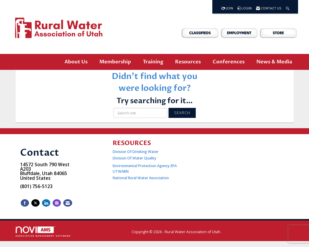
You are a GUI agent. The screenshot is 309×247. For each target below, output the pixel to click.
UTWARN (121, 171)
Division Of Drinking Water (136, 151)
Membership (115, 61)
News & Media (274, 61)
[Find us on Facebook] (25, 203)
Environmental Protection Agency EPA (145, 165)
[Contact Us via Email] (68, 203)
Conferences (229, 61)
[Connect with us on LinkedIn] (46, 203)
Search (182, 112)
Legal (227, 231)
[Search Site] (287, 7)
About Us (76, 61)
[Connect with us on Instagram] (57, 203)
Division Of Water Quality (134, 158)
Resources (188, 61)
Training (153, 61)
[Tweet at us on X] (35, 203)
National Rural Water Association (141, 177)
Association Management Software (43, 231)
